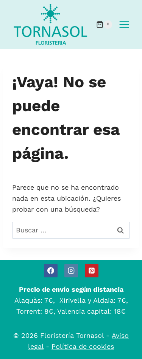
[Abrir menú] (124, 24)
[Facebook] (51, 270)
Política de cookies (82, 346)
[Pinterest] (91, 270)
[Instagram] (71, 270)
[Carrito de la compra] (104, 24)
